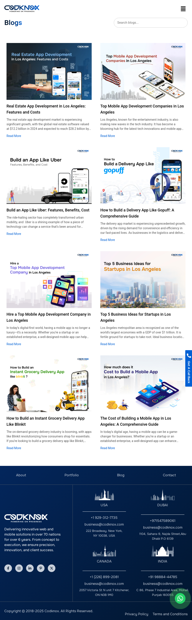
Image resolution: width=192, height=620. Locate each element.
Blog (120, 475)
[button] (183, 8)
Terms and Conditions (170, 614)
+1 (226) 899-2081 (104, 577)
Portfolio (72, 475)
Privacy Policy (136, 614)
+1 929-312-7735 (104, 517)
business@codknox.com (104, 524)
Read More (14, 136)
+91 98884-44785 (162, 577)
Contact (169, 475)
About (21, 475)
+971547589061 (162, 520)
